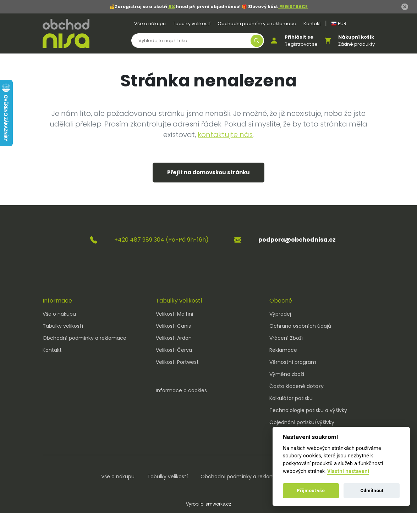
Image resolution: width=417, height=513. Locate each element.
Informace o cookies (181, 390)
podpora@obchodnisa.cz (297, 240)
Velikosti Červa (174, 350)
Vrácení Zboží (286, 338)
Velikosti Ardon (174, 338)
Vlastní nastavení (348, 471)
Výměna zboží (286, 374)
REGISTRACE (293, 7)
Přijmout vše (311, 490)
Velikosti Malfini (174, 313)
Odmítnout (371, 490)
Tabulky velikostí (191, 23)
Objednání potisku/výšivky (301, 422)
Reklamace (283, 350)
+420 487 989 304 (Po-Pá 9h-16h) (161, 240)
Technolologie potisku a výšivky (308, 410)
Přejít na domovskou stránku (208, 172)
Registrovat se (301, 44)
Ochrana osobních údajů (300, 325)
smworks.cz (218, 504)
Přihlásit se (299, 37)
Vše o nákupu (150, 23)
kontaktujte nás (225, 135)
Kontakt (312, 23)
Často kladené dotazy (296, 386)
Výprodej (280, 313)
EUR (338, 23)
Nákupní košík (356, 37)
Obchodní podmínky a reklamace (257, 23)
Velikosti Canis (173, 325)
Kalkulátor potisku (291, 398)
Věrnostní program (292, 362)
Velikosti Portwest (177, 362)
